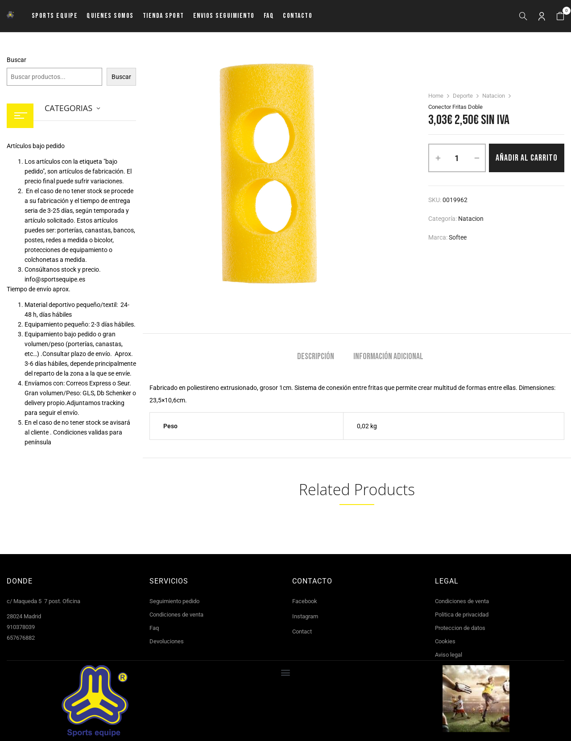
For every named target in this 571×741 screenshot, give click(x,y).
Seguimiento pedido (174, 601)
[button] (560, 16)
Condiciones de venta (176, 614)
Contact (302, 631)
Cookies (445, 641)
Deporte (463, 95)
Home (435, 95)
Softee (458, 237)
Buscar (16, 59)
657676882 (21, 637)
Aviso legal (448, 654)
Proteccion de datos (460, 628)
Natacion (493, 95)
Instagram (305, 616)
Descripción (315, 357)
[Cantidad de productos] (457, 158)
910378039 (21, 627)
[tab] (315, 358)
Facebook (304, 601)
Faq (154, 628)
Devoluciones (166, 641)
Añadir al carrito (527, 158)
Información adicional (388, 357)
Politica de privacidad (461, 614)
